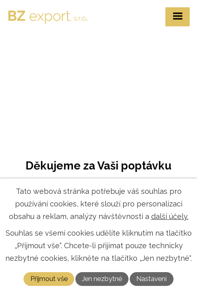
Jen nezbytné (102, 279)
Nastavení (151, 279)
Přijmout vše (49, 279)
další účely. (169, 216)
